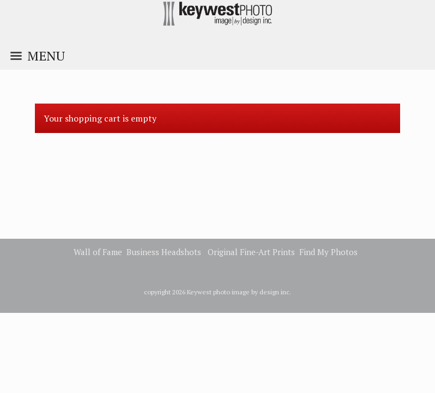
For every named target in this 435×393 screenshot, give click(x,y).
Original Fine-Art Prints (251, 251)
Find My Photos (328, 251)
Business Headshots (163, 251)
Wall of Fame (98, 251)
